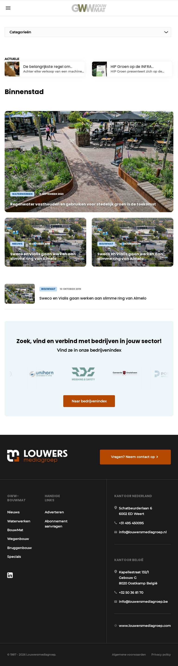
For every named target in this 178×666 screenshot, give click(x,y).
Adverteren (54, 512)
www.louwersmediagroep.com (145, 626)
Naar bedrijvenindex (89, 401)
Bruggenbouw (19, 548)
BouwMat (15, 530)
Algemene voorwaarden (129, 654)
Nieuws (13, 512)
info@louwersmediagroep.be (143, 602)
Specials (14, 557)
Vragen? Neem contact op (133, 457)
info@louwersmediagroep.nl (143, 532)
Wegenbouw (18, 539)
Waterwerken (18, 521)
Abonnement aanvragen (56, 523)
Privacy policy (161, 654)
